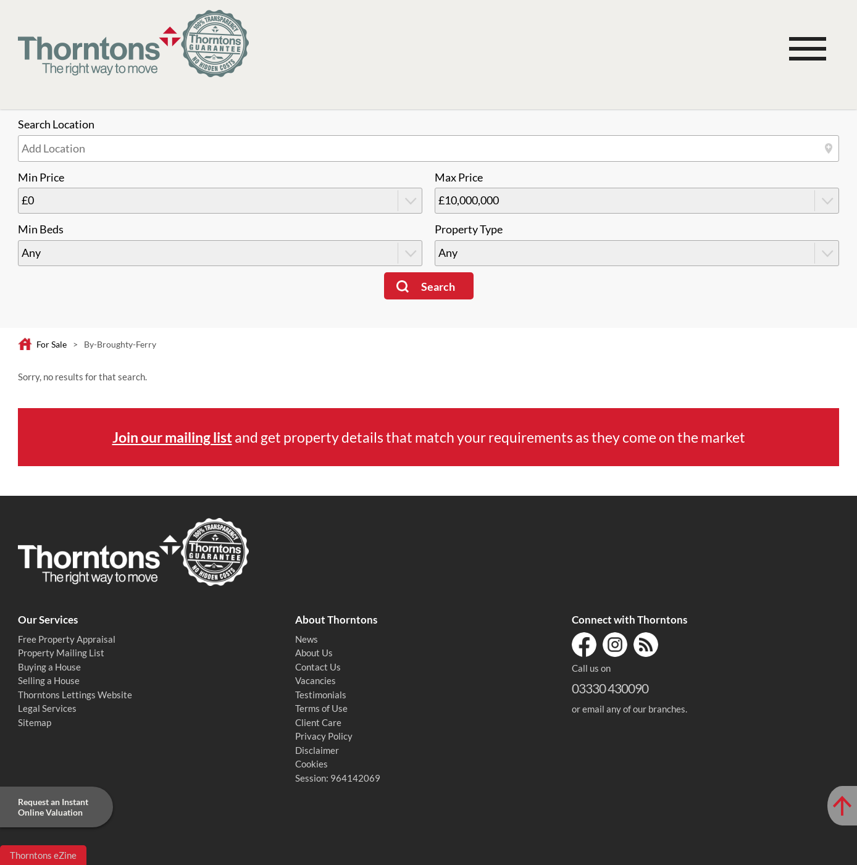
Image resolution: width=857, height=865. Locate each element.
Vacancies (315, 680)
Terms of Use (321, 708)
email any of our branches (633, 708)
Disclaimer (317, 750)
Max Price (459, 177)
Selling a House (49, 680)
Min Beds (41, 229)
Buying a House (49, 666)
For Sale (51, 344)
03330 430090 (610, 688)
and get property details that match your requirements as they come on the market (428, 437)
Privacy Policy (324, 736)
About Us (314, 652)
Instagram (615, 644)
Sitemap (34, 722)
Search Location (56, 124)
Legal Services (47, 708)
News (306, 639)
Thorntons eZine (43, 855)
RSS (645, 644)
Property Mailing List (61, 652)
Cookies (311, 763)
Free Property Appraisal (66, 639)
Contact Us (318, 666)
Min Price (41, 177)
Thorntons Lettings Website (75, 694)
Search (438, 286)
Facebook (584, 644)
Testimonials (320, 694)
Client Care (318, 722)
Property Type (469, 229)
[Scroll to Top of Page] (842, 805)
